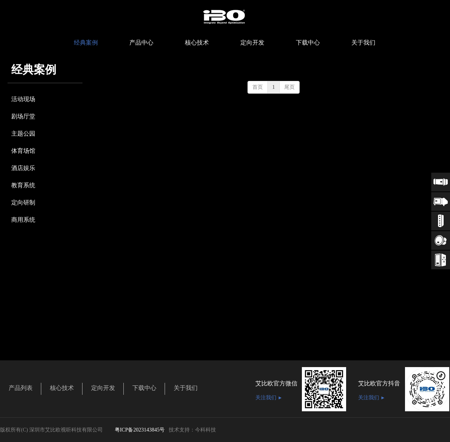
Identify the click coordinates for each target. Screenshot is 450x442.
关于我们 (186, 388)
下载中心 (144, 388)
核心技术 (62, 388)
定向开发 (103, 388)
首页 (257, 87)
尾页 (289, 87)
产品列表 (21, 388)
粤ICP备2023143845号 (140, 430)
